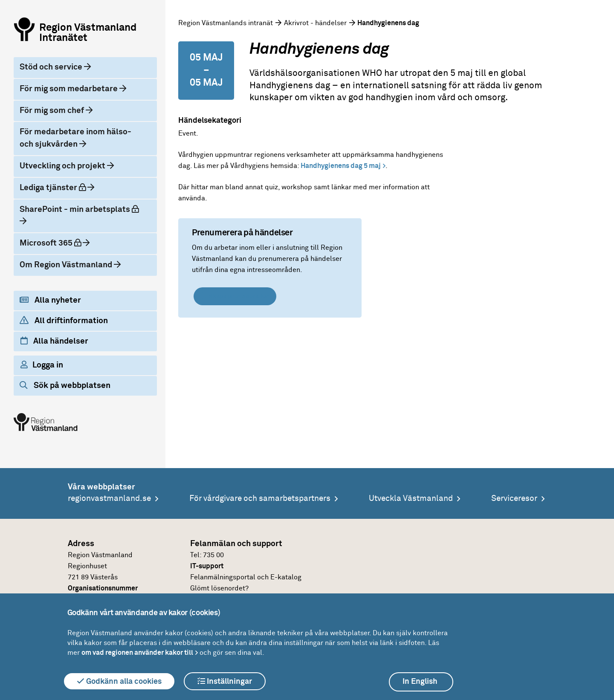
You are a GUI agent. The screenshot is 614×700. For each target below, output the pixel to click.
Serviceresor (514, 499)
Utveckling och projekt (63, 166)
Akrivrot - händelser (315, 23)
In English (420, 682)
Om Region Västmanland (67, 265)
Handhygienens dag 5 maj (340, 165)
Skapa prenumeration (234, 296)
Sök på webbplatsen (65, 385)
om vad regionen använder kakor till (137, 652)
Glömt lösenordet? (219, 588)
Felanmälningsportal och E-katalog (245, 577)
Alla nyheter (50, 300)
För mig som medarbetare (69, 89)
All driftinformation (64, 320)
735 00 (213, 555)
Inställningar (224, 681)
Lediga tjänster (60, 187)
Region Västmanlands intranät (225, 23)
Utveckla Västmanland (411, 499)
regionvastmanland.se (109, 499)
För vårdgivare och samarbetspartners (259, 499)
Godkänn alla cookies (119, 681)
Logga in (41, 365)
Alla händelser (54, 341)
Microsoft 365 (58, 242)
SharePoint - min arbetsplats (81, 209)
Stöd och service (52, 67)
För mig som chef (53, 111)
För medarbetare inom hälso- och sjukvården (75, 138)
